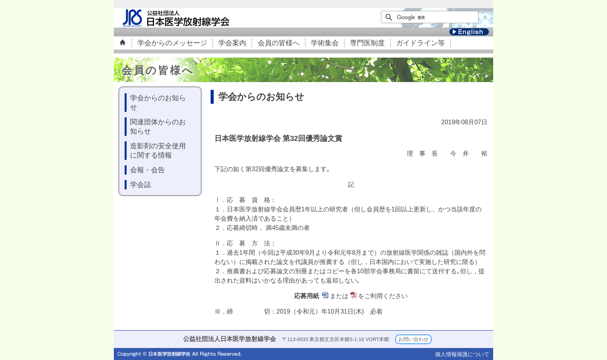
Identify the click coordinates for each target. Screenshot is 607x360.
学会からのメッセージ (172, 43)
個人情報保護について (462, 354)
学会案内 (232, 43)
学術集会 (325, 43)
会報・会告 (147, 170)
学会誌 (140, 185)
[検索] (425, 17)
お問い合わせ (413, 339)
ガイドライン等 (420, 43)
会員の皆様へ (279, 43)
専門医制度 (367, 43)
